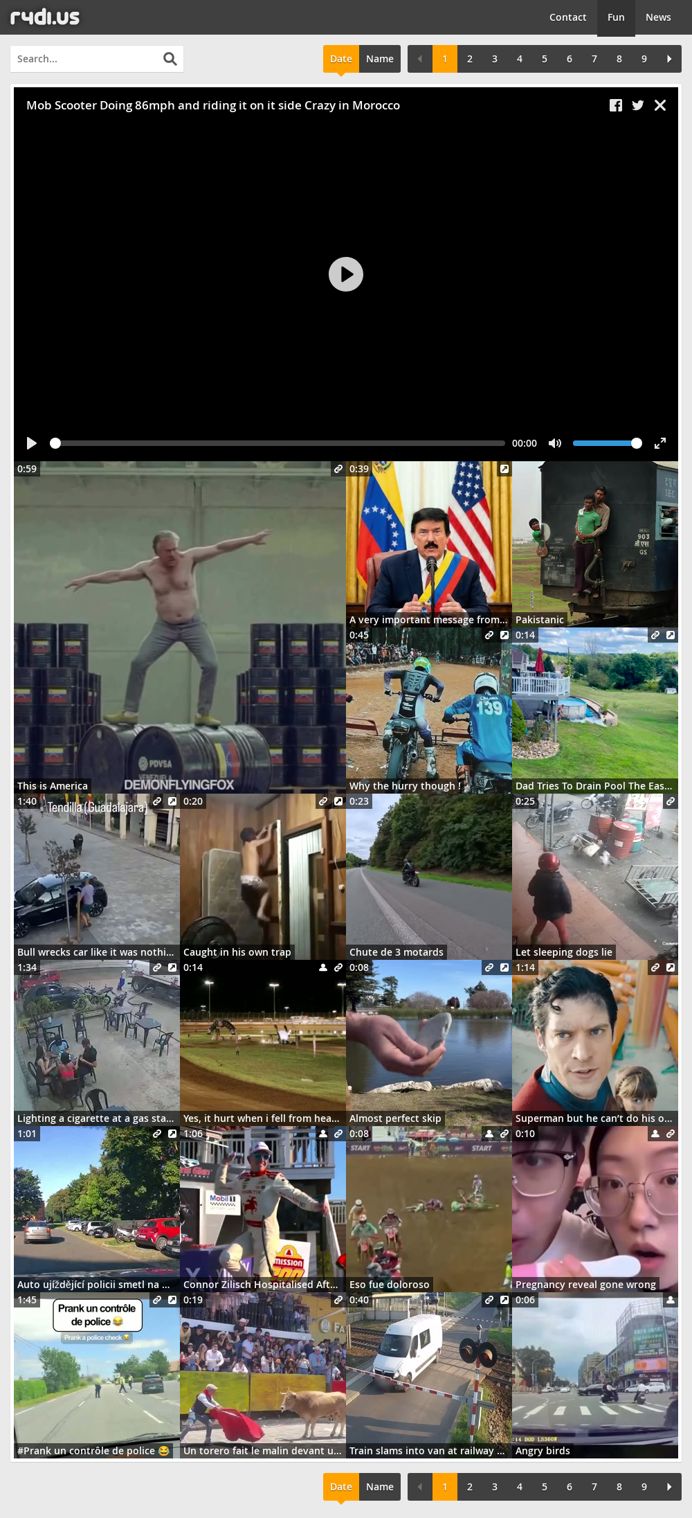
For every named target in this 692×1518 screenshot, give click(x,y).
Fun (616, 17)
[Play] (346, 274)
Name (380, 58)
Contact (568, 17)
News (658, 17)
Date (341, 58)
